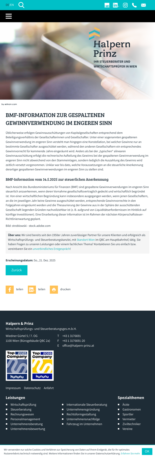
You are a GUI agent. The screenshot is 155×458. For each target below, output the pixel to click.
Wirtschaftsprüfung (23, 404)
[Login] (107, 5)
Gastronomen (132, 409)
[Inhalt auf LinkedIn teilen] (38, 290)
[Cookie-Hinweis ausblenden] (147, 451)
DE (7, 5)
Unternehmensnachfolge (83, 419)
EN (12, 5)
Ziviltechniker (132, 424)
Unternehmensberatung (26, 424)
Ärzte (126, 404)
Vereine (127, 429)
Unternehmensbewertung (27, 429)
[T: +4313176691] (134, 5)
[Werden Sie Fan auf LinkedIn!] (116, 5)
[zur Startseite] (109, 42)
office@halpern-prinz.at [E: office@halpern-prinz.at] (78, 345)
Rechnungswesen (22, 414)
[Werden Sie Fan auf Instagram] (125, 5)
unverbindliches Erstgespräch (51, 249)
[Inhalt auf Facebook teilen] (15, 290)
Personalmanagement (25, 419)
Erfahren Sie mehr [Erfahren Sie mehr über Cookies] (130, 453)
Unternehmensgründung (83, 409)
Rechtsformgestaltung (81, 414)
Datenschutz (32, 388)
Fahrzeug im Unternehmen (84, 424)
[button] (16, 270)
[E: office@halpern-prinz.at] (143, 5)
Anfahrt (49, 388)
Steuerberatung (20, 409)
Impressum (13, 388)
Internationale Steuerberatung (87, 404)
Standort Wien (86, 240)
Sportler (128, 414)
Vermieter (129, 419)
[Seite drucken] (61, 290)
